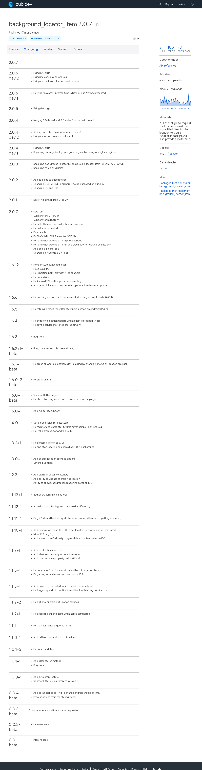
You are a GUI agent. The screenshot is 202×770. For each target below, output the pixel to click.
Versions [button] (63, 49)
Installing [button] (48, 49)
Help (180, 4)
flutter (163, 168)
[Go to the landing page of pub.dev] (20, 4)
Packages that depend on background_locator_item (175, 184)
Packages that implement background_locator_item (175, 192)
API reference (167, 65)
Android (49, 38)
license (173, 154)
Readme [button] (14, 49)
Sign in (169, 4)
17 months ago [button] (30, 32)
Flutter (21, 38)
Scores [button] (78, 49)
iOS (57, 38)
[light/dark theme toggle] (192, 4)
